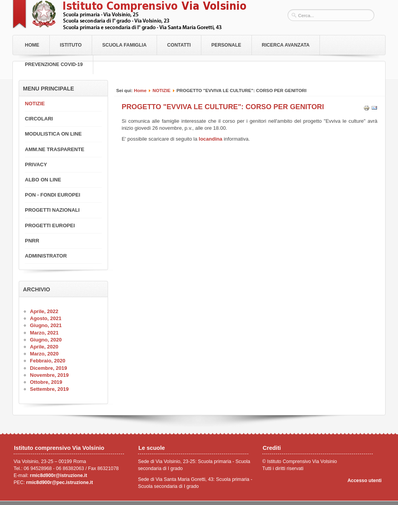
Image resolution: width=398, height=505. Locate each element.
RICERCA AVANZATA (286, 45)
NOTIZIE (161, 90)
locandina (209, 139)
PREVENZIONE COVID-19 (54, 64)
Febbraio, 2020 (47, 361)
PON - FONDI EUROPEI (52, 195)
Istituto (71, 45)
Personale (226, 45)
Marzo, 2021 (44, 333)
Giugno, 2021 (46, 325)
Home (32, 45)
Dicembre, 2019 (48, 368)
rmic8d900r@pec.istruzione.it (59, 482)
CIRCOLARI (39, 119)
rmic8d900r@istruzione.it (58, 475)
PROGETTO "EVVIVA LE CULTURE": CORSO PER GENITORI (223, 107)
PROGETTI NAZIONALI (52, 210)
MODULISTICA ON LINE (53, 134)
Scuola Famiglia (124, 45)
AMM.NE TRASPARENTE (54, 149)
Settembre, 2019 (49, 389)
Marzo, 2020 (44, 354)
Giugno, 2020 (46, 340)
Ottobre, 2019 (46, 382)
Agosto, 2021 (45, 318)
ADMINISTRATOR (46, 256)
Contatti (179, 45)
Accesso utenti (364, 480)
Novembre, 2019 (49, 375)
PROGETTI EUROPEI (50, 225)
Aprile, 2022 (44, 311)
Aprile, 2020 (44, 347)
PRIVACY (36, 164)
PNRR (32, 241)
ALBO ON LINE (43, 180)
